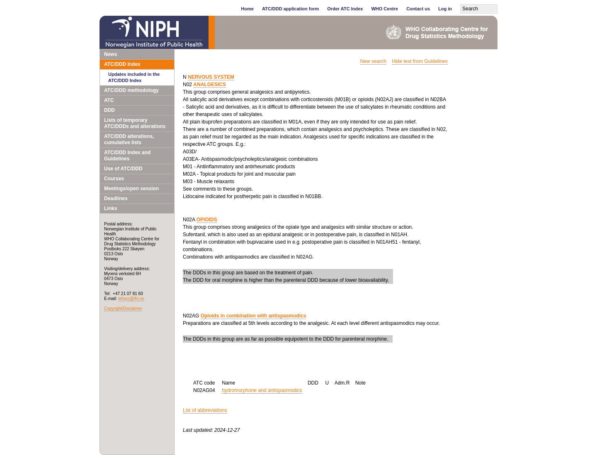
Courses (114, 179)
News (110, 54)
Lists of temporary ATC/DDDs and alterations (134, 123)
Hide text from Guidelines (420, 61)
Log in (445, 8)
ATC (109, 100)
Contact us (418, 8)
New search (373, 61)
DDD (109, 110)
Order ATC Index (345, 8)
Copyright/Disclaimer (123, 308)
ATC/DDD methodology (131, 90)
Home (247, 8)
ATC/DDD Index (122, 64)
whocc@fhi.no (131, 298)
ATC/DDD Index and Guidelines (127, 156)
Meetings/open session (131, 188)
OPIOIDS (207, 220)
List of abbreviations (205, 410)
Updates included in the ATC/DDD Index (134, 77)
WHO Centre (384, 8)
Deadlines (116, 198)
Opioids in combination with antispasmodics (253, 316)
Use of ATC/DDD (123, 169)
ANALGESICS (209, 84)
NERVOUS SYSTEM (211, 77)
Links (110, 208)
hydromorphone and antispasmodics (262, 390)
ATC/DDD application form (290, 8)
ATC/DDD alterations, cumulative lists (129, 139)
